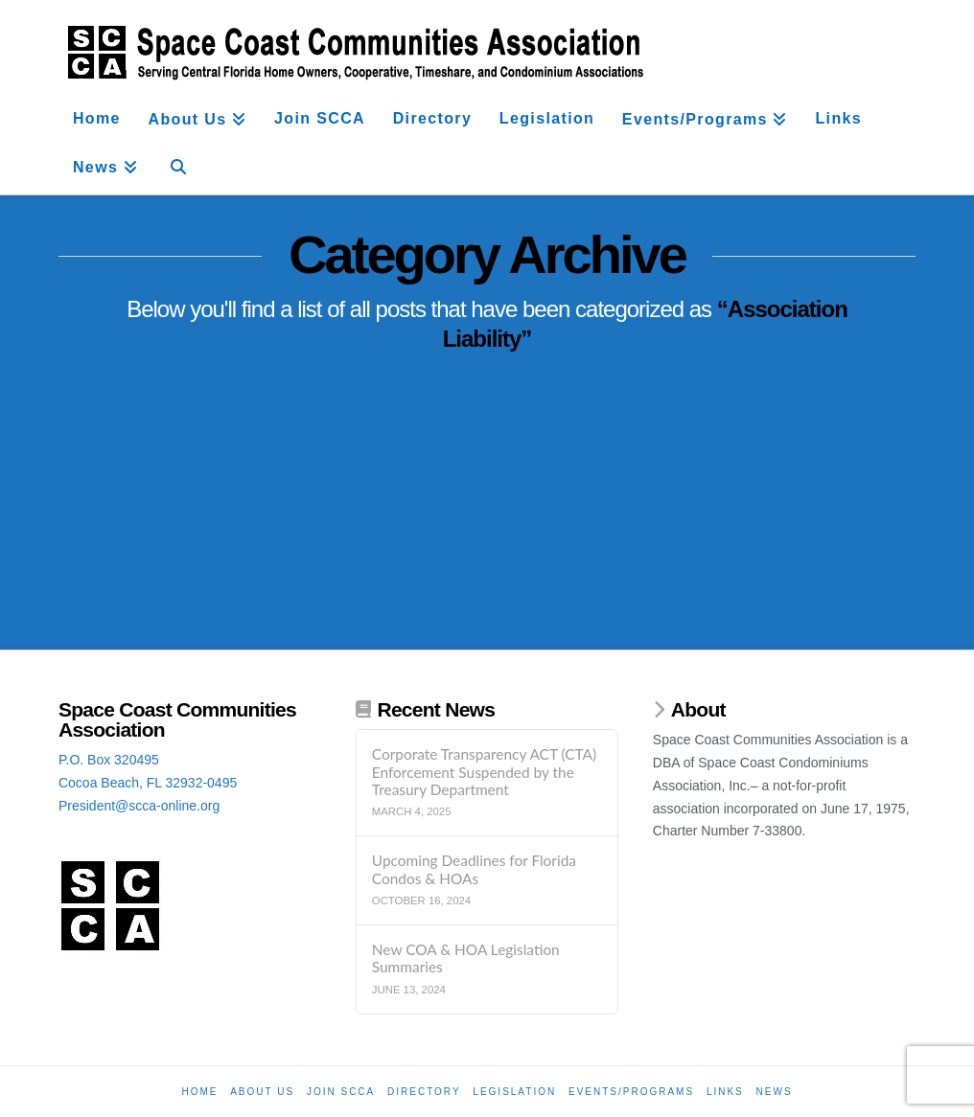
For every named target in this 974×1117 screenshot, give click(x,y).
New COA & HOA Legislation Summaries (466, 958)
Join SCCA (341, 1091)
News (774, 1091)
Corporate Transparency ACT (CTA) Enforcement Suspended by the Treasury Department (484, 771)
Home (199, 1091)
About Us (262, 1091)
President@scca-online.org (139, 805)
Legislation (514, 1091)
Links (725, 1091)
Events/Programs (631, 1091)
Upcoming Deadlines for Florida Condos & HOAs (474, 869)
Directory (424, 1091)
